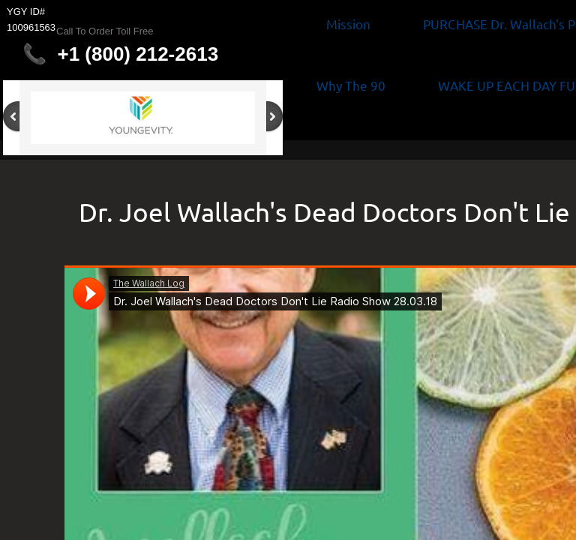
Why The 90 (351, 85)
